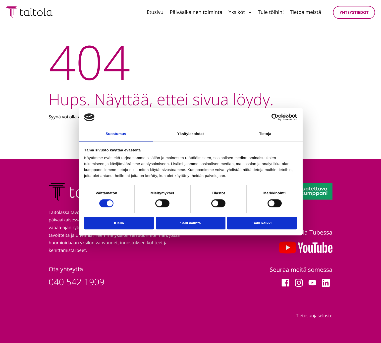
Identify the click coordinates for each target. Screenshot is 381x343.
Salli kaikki (262, 223)
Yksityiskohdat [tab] (190, 134)
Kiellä (119, 223)
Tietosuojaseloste (314, 316)
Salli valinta (190, 223)
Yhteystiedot (354, 12)
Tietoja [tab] (265, 134)
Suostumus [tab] (116, 134)
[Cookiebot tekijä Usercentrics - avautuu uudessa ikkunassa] (275, 117)
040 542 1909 (77, 282)
